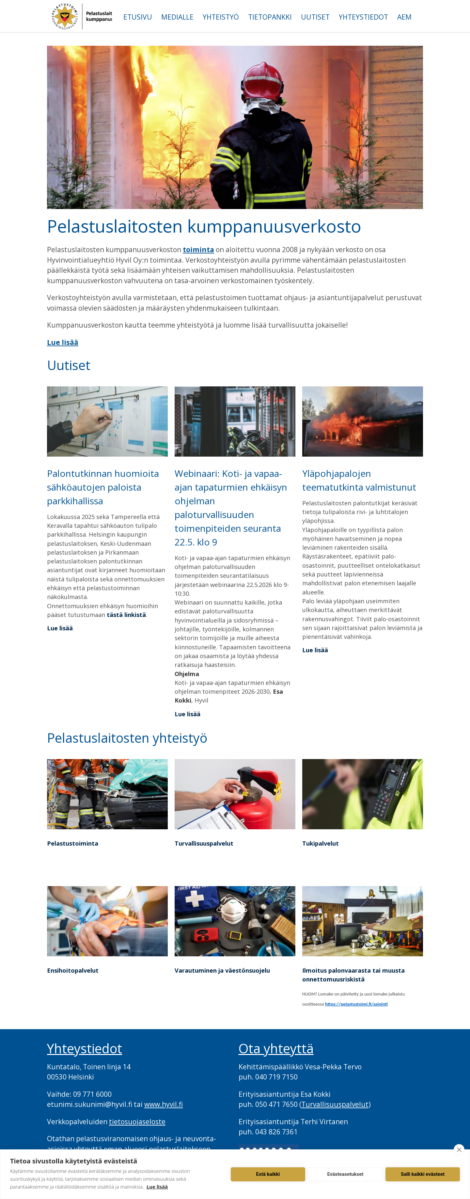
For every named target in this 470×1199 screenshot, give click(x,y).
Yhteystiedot (363, 17)
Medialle (177, 17)
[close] (459, 1149)
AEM (404, 17)
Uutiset (315, 17)
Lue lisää (62, 342)
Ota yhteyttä (276, 1048)
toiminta (198, 249)
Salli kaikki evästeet (423, 1174)
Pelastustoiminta (72, 843)
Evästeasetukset (345, 1174)
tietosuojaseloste (137, 1121)
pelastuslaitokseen (180, 1149)
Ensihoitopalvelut (73, 970)
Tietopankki (270, 17)
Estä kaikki (268, 1174)
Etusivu (137, 17)
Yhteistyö (221, 17)
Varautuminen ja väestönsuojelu (222, 970)
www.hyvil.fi (163, 1104)
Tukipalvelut (320, 843)
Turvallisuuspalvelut (204, 843)
